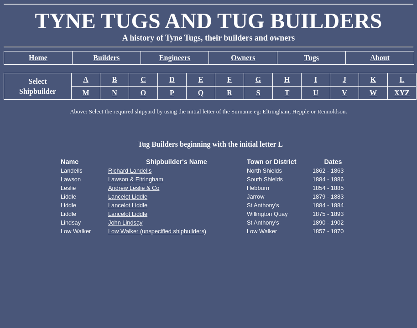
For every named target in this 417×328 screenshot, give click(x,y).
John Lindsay (125, 222)
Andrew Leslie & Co (133, 187)
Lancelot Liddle (127, 196)
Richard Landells (129, 170)
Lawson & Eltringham (135, 179)
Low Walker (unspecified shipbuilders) (157, 231)
